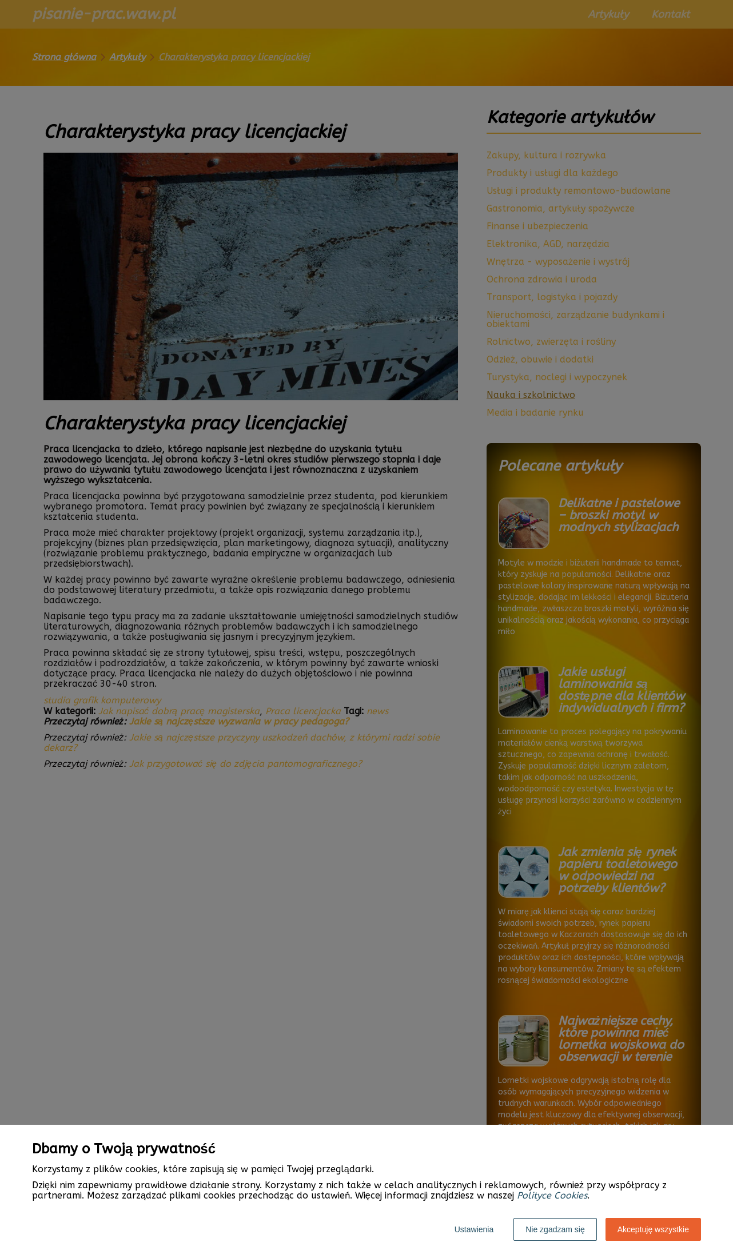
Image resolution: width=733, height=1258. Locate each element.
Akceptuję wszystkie (653, 1229)
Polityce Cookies (552, 1195)
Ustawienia (474, 1229)
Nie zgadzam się (555, 1229)
